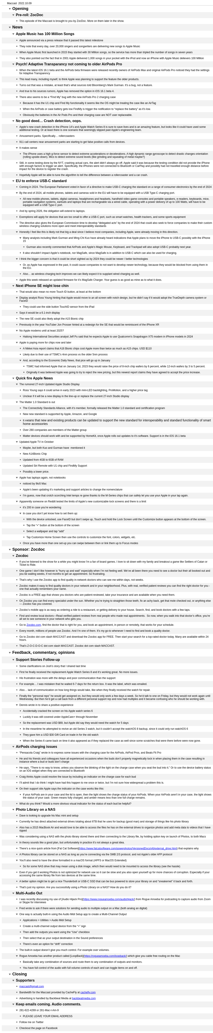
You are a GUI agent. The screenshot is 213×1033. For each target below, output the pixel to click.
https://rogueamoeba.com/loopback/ (105, 956)
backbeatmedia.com (83, 998)
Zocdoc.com (34, 624)
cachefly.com (87, 992)
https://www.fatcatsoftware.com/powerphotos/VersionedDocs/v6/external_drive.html (128, 848)
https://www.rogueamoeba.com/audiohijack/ (108, 899)
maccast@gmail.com (31, 986)
